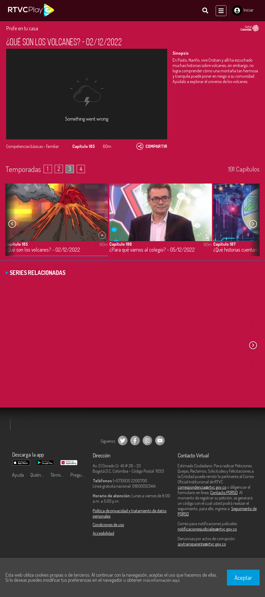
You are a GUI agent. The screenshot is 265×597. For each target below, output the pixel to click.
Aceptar (243, 577)
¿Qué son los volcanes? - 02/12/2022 (42, 250)
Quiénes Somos (39, 475)
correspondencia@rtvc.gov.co (202, 487)
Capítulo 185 (16, 244)
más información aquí (161, 580)
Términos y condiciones (59, 475)
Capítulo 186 (120, 244)
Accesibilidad (103, 533)
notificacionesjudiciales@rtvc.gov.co (207, 529)
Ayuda (18, 475)
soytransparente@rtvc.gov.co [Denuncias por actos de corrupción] (202, 544)
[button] (253, 224)
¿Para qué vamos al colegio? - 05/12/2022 (152, 250)
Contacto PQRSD (224, 492)
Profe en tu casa (22, 28)
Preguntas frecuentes (78, 475)
